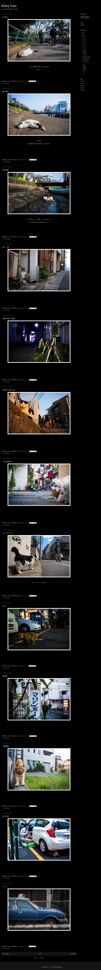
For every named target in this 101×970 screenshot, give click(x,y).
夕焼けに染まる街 (8, 390)
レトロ (4, 886)
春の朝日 (5, 91)
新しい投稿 (5, 953)
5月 (84, 44)
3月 (84, 48)
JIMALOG (88, 18)
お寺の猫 (82, 81)
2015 (83, 35)
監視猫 (4, 676)
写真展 (81, 87)
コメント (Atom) (40, 957)
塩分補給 (5, 170)
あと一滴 (5, 247)
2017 (83, 32)
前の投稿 (73, 953)
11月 (84, 39)
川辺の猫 (8, 161)
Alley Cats (9, 6)
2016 (83, 34)
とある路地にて (7, 461)
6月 (84, 42)
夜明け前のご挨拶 (8, 318)
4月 (84, 46)
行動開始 (5, 746)
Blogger (60, 967)
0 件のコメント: (23, 81)
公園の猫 (82, 85)
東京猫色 (82, 25)
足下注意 (5, 816)
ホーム (39, 953)
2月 (84, 73)
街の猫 (7, 83)
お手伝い (5, 17)
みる (4, 606)
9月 (84, 41)
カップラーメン (7, 533)
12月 (84, 37)
